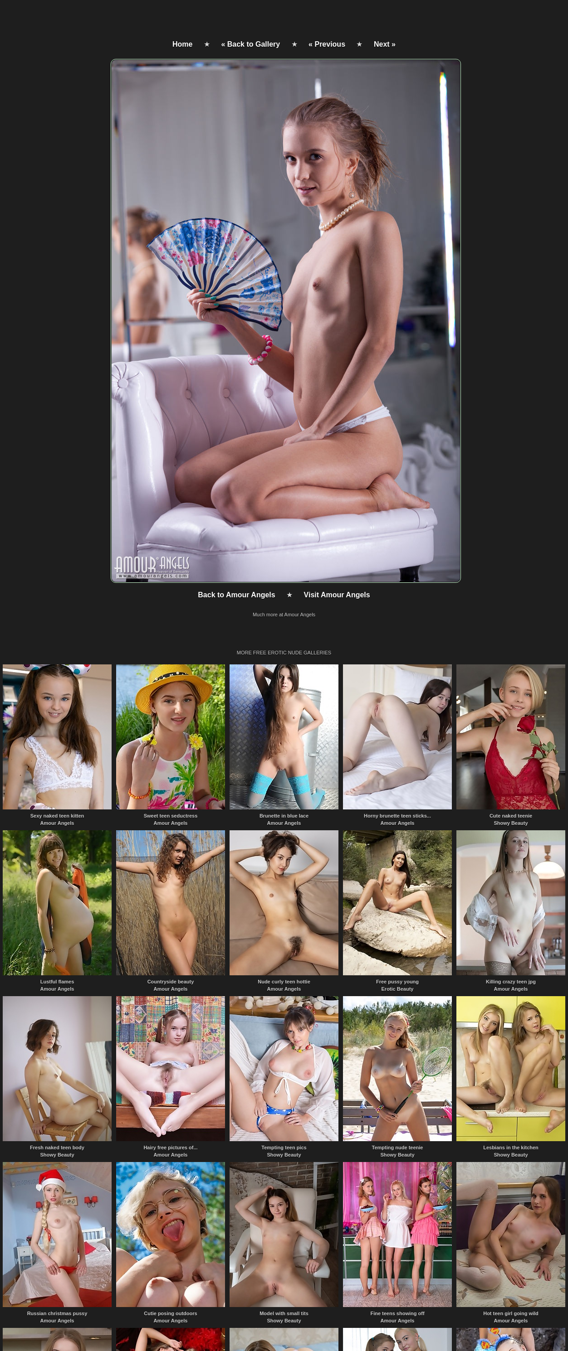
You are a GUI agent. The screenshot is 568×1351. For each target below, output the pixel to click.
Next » (385, 44)
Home (182, 44)
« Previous (326, 44)
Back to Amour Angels (236, 595)
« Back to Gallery (250, 44)
